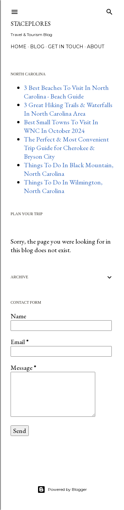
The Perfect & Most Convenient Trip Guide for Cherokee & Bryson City (66, 148)
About (95, 47)
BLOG (37, 47)
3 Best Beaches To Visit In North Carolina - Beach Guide (66, 91)
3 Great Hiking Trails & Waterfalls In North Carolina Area (68, 109)
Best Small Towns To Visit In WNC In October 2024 (61, 126)
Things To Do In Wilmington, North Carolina (63, 186)
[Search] (109, 10)
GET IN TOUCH (65, 47)
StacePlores (31, 23)
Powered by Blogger (62, 489)
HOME (18, 47)
